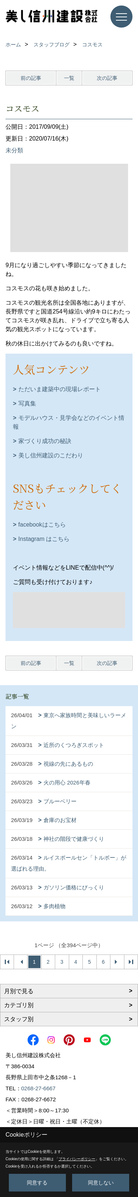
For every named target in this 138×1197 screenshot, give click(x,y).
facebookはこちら (42, 524)
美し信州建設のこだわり (50, 455)
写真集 (27, 403)
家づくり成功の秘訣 (44, 441)
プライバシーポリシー (77, 1159)
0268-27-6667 (38, 1088)
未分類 (14, 150)
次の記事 (107, 78)
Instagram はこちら (44, 539)
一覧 (69, 78)
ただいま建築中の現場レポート (59, 389)
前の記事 (31, 78)
